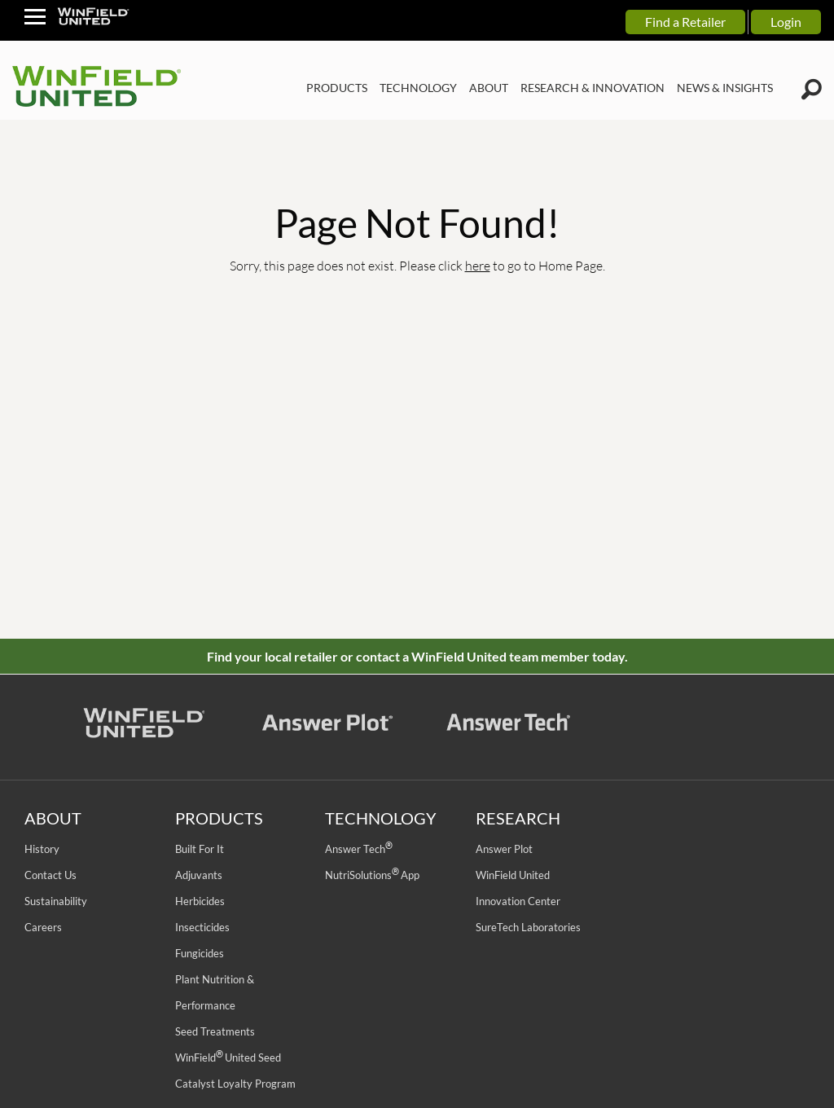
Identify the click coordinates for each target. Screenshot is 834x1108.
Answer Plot (504, 848)
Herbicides (200, 901)
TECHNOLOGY (418, 88)
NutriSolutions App (372, 875)
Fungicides (199, 953)
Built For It (199, 848)
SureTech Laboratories (528, 927)
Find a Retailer (685, 21)
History (41, 848)
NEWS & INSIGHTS (725, 88)
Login (785, 21)
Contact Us (50, 875)
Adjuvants (198, 875)
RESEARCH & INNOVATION (592, 88)
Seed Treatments (215, 1031)
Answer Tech (358, 848)
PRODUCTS (336, 88)
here (477, 265)
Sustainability (55, 901)
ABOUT (488, 88)
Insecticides (202, 927)
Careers (43, 927)
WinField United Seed (228, 1057)
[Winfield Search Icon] (811, 89)
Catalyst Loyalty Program (235, 1083)
